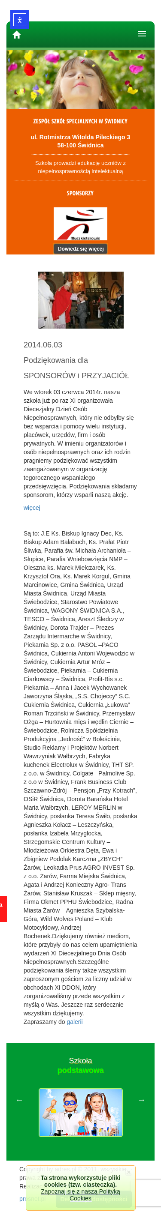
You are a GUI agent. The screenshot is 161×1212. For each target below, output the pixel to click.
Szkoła (80, 1065)
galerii (74, 1021)
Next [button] (141, 1099)
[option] (80, 1099)
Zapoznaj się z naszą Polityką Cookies (80, 1195)
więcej (32, 507)
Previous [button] (19, 1099)
